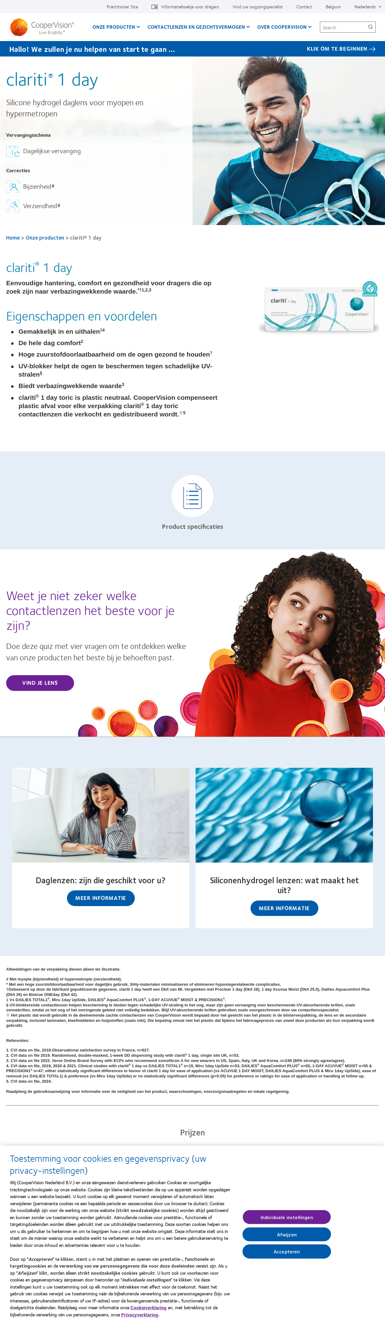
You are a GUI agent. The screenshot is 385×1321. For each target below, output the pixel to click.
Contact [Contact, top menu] (304, 6)
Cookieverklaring (148, 1310)
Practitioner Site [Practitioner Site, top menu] (122, 6)
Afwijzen (287, 1237)
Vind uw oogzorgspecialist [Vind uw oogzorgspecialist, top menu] (258, 6)
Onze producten (45, 237)
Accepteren (287, 1254)
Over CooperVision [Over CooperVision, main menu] (282, 27)
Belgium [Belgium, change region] (333, 6)
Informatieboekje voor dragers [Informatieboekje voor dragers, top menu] (190, 6)
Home (13, 237)
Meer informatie (100, 897)
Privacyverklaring (139, 1317)
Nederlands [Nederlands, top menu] (365, 6)
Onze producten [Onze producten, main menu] (114, 27)
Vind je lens (40, 682)
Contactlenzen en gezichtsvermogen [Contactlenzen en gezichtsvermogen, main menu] (196, 27)
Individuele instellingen (287, 1220)
